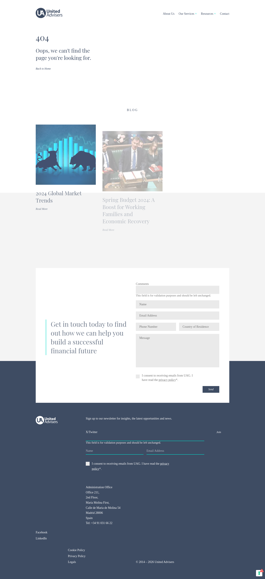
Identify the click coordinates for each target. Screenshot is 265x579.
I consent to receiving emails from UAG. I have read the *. (167, 378)
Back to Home (43, 68)
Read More (42, 215)
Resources (207, 13)
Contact (224, 13)
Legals (72, 562)
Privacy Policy (77, 556)
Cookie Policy (76, 550)
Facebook (41, 532)
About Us (169, 13)
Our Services (186, 13)
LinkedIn (41, 538)
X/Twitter (91, 432)
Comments (142, 284)
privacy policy (167, 380)
